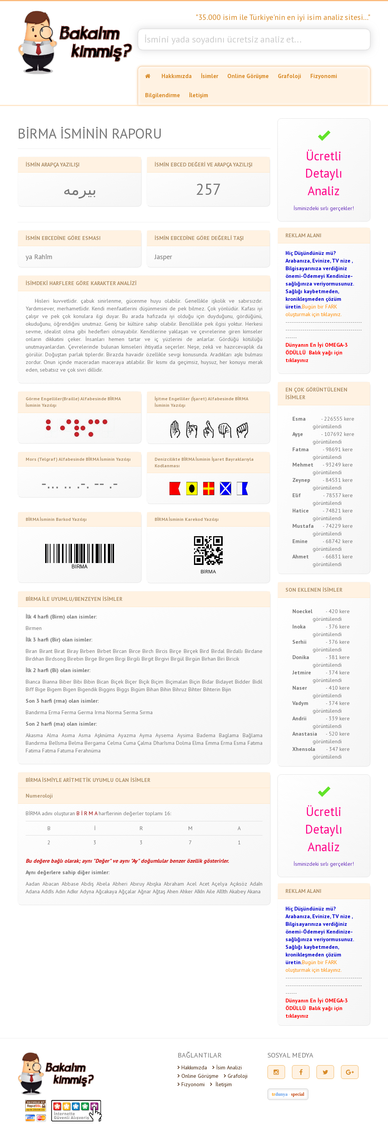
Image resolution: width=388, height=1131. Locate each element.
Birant (45, 651)
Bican (103, 681)
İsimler (209, 76)
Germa (85, 712)
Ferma (69, 712)
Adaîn (256, 883)
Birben (87, 651)
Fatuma (65, 750)
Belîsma (58, 742)
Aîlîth (222, 891)
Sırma (146, 712)
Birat (59, 651)
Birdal (218, 651)
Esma (240, 742)
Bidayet (224, 681)
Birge (91, 658)
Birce (134, 651)
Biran (31, 651)
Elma (198, 742)
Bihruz (180, 689)
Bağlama (252, 735)
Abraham (174, 883)
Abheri (119, 883)
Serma (130, 712)
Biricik (232, 658)
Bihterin (211, 689)
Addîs (47, 891)
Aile (210, 891)
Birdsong (56, 658)
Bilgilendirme (162, 95)
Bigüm (138, 689)
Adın (60, 891)
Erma (54, 712)
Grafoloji (289, 76)
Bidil (257, 681)
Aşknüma (104, 735)
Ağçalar (127, 891)
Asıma (68, 735)
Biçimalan (176, 681)
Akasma (34, 735)
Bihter (195, 689)
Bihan (153, 689)
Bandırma (36, 712)
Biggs (123, 689)
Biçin (194, 681)
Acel (192, 883)
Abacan (50, 883)
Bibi (77, 681)
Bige (40, 689)
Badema (206, 735)
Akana (254, 891)
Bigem (54, 689)
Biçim (157, 681)
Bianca (33, 681)
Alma (52, 735)
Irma (100, 712)
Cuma (129, 742)
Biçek (117, 681)
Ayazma (127, 735)
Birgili (133, 658)
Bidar (208, 681)
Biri (221, 658)
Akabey (237, 891)
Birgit (147, 658)
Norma (114, 712)
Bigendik (87, 689)
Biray (72, 651)
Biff (30, 689)
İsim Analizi (227, 1067)
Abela (103, 883)
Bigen (69, 689)
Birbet (104, 651)
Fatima (33, 750)
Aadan (33, 883)
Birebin (75, 658)
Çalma (144, 742)
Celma (114, 742)
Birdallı (235, 651)
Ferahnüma (88, 750)
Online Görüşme (248, 76)
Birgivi (162, 658)
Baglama (229, 735)
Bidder (242, 681)
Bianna (49, 681)
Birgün (193, 658)
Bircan (120, 651)
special (298, 1094)
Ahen (172, 891)
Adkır (72, 891)
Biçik (144, 681)
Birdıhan (35, 658)
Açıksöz (238, 883)
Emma (212, 742)
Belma (75, 742)
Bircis (162, 651)
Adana (33, 891)
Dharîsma (163, 742)
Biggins (107, 689)
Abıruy (137, 883)
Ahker (186, 891)
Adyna (87, 891)
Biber (65, 681)
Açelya (219, 883)
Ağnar (144, 891)
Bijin (226, 689)
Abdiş (87, 883)
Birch (147, 651)
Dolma (183, 742)
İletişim (198, 95)
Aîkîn (199, 891)
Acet (204, 883)
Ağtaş (159, 891)
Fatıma (255, 742)
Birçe (175, 651)
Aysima (185, 735)
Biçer (131, 681)
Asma (84, 735)
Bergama (95, 742)
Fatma (49, 750)
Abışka (154, 883)
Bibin (89, 681)
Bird (204, 651)
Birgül (177, 658)
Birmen (34, 628)
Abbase (70, 883)
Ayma (145, 735)
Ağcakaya (106, 891)
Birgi (120, 658)
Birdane (253, 651)
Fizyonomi (323, 76)
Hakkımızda (176, 76)
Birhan (209, 658)
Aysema (164, 735)
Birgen (106, 658)
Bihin (165, 689)
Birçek (191, 651)
